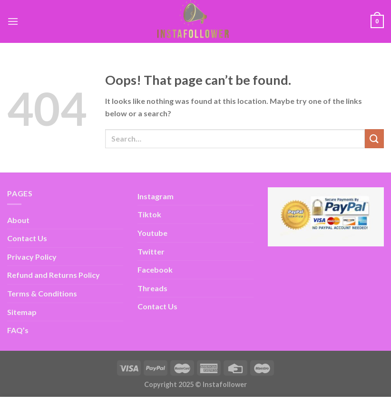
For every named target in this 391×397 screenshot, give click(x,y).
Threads (152, 288)
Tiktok (149, 214)
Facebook (155, 269)
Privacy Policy (32, 256)
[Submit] (374, 138)
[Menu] (13, 21)
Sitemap (22, 311)
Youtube (152, 232)
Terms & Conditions (42, 293)
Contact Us (27, 238)
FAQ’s (18, 330)
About (18, 219)
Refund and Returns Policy (53, 274)
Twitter (151, 251)
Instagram (155, 196)
